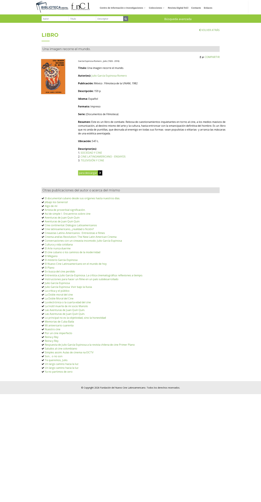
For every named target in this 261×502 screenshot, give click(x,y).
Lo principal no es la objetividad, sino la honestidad (75, 329)
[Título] (82, 19)
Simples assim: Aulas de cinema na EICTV (69, 364)
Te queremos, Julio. (56, 371)
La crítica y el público (57, 302)
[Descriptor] (109, 19)
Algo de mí (51, 217)
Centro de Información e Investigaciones (128, 8)
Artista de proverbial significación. (65, 221)
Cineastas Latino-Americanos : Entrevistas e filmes (75, 244)
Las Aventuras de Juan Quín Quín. (65, 321)
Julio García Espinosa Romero (124, 87)
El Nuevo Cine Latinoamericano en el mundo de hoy (76, 275)
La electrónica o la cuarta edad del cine (68, 314)
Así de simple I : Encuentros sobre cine (67, 225)
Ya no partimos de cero (59, 383)
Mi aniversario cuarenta (59, 337)
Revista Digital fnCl (184, 8)
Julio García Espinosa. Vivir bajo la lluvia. (68, 298)
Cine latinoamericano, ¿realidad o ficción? (69, 240)
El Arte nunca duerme (58, 260)
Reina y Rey (51, 348)
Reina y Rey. (52, 352)
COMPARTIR (210, 68)
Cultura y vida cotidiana (59, 256)
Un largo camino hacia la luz (61, 375)
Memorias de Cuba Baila (59, 333)
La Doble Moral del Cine (59, 310)
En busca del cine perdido (60, 283)
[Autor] (55, 19)
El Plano (49, 279)
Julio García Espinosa (57, 294)
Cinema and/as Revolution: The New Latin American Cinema (80, 248)
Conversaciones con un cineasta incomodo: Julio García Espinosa (83, 252)
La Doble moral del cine (59, 306)
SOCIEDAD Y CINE (106, 164)
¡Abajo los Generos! (56, 213)
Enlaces (214, 8)
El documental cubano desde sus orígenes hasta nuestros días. (82, 210)
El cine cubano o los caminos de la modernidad (72, 264)
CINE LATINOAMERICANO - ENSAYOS (118, 168)
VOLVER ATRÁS (209, 41)
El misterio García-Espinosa (61, 271)
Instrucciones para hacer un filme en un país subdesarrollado (81, 290)
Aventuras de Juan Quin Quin (62, 229)
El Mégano (51, 267)
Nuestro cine (52, 341)
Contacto (203, 8)
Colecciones (162, 8)
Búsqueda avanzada (178, 19)
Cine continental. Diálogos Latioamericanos (71, 237)
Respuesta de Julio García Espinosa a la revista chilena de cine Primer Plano (90, 356)
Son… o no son (53, 368)
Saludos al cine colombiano (61, 360)
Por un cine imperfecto (58, 344)
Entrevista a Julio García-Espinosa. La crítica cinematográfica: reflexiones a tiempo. (94, 287)
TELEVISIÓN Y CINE (107, 172)
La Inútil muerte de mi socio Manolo (66, 317)
